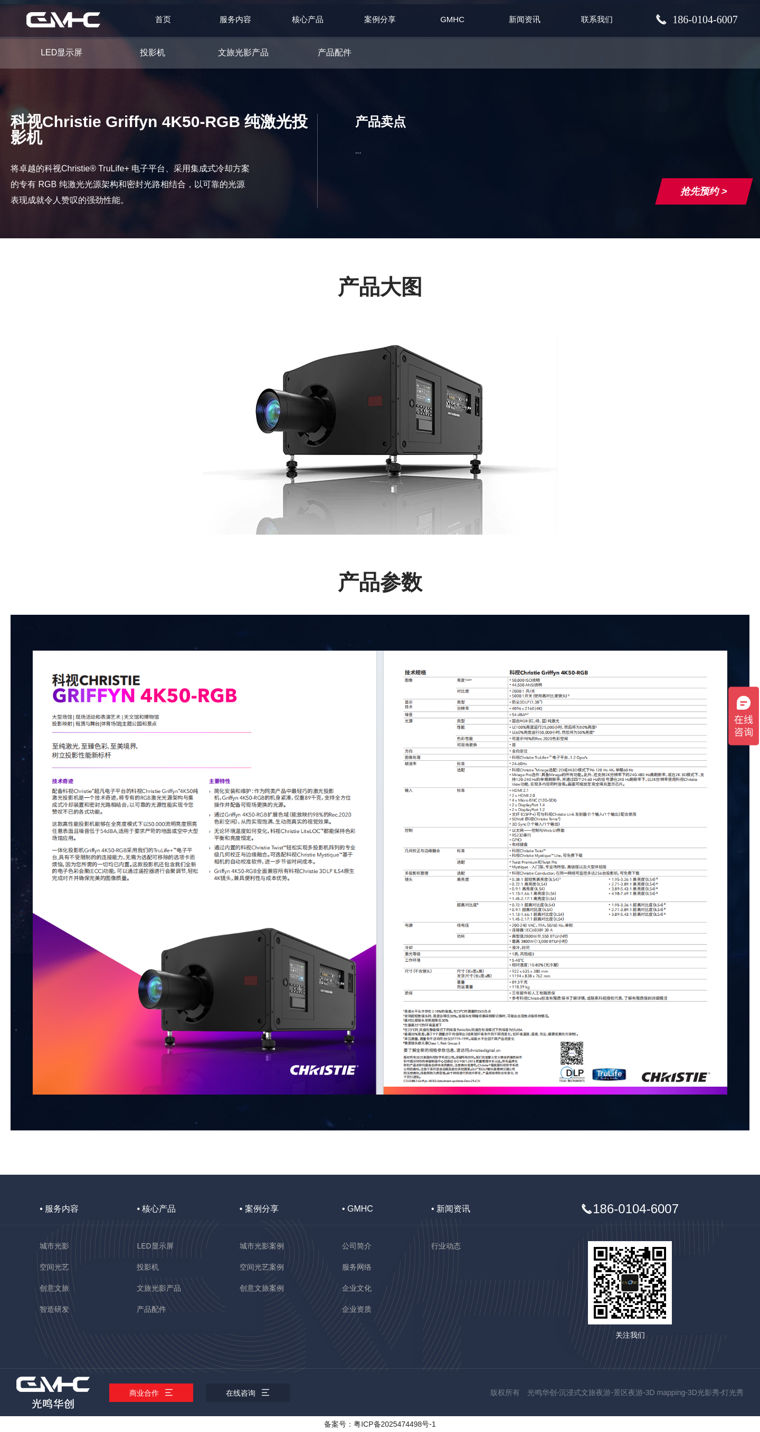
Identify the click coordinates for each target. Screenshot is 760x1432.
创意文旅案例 (262, 1288)
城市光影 (54, 1246)
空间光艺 (54, 1267)
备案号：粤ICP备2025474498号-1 (380, 1424)
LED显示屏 (61, 52)
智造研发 (54, 1309)
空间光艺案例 (262, 1267)
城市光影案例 (262, 1246)
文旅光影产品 (243, 52)
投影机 (152, 52)
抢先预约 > (703, 191)
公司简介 (357, 1246)
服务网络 (357, 1267)
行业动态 (446, 1246)
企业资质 (357, 1309)
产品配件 (335, 52)
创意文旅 (54, 1288)
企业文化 (357, 1288)
